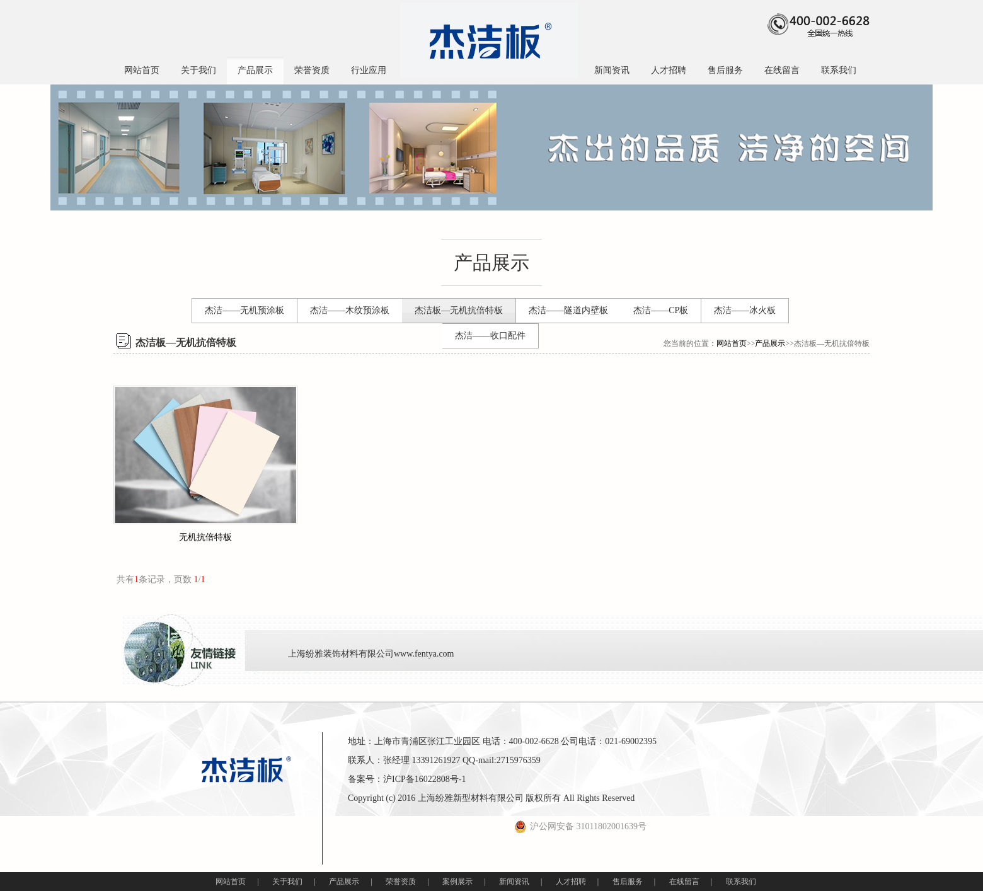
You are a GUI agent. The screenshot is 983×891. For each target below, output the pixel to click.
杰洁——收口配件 (490, 335)
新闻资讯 (611, 70)
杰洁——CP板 (660, 310)
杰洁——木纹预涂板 (349, 310)
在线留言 (782, 70)
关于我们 (198, 70)
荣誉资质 (312, 70)
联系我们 (838, 70)
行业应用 (368, 70)
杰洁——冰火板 (745, 310)
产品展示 (255, 70)
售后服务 (725, 70)
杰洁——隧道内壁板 (568, 310)
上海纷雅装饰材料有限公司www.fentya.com (371, 653)
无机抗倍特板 (205, 537)
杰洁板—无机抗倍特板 (459, 310)
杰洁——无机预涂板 (244, 310)
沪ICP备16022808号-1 (424, 779)
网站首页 (141, 70)
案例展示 (457, 881)
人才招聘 (668, 70)
